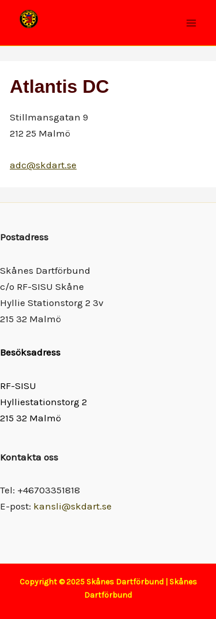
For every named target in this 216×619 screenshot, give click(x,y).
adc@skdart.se (43, 165)
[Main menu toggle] (192, 23)
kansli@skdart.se (72, 506)
